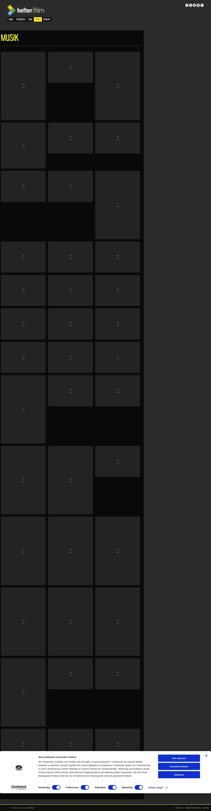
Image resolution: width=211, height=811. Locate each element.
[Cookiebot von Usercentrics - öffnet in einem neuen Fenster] (19, 805)
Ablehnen (179, 792)
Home (11, 20)
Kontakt (46, 20)
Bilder (37, 20)
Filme (30, 20)
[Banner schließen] (206, 773)
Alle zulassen (179, 776)
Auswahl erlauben (179, 784)
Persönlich (20, 20)
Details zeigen (155, 805)
